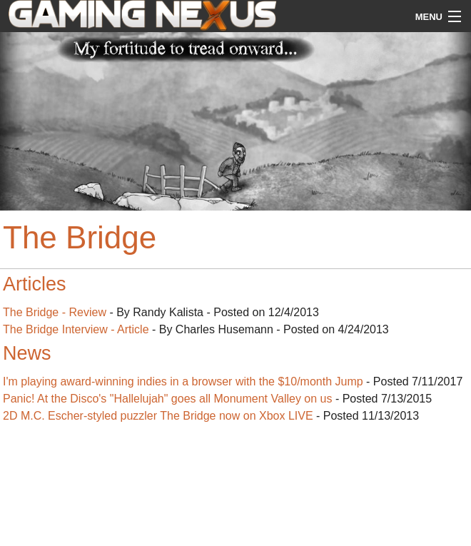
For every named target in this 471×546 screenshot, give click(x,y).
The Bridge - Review (54, 312)
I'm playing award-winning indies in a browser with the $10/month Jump (183, 381)
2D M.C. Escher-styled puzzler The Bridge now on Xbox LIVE (158, 416)
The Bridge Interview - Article (76, 329)
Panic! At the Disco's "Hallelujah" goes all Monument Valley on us (167, 399)
